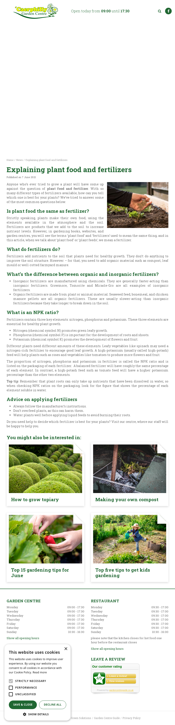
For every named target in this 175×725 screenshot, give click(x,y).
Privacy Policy (131, 718)
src (159, 11)
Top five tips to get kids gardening (122, 572)
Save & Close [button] (22, 704)
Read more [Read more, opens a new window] (40, 672)
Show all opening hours (23, 638)
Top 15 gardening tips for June (40, 572)
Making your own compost (126, 499)
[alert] (37, 682)
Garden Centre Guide (107, 718)
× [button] (65, 649)
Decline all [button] (53, 704)
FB (168, 11)
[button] (37, 714)
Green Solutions (81, 718)
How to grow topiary (35, 499)
